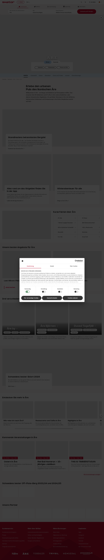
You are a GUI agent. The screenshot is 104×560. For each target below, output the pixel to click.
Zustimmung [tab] (30, 266)
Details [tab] (52, 266)
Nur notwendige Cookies (31, 298)
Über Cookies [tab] (73, 266)
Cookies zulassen (73, 298)
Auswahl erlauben (52, 298)
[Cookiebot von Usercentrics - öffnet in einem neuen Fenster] (76, 261)
